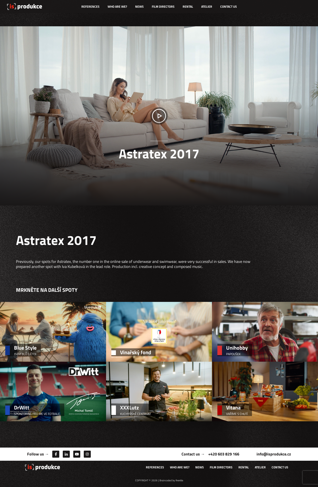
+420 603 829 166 (223, 454)
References (90, 6)
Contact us (228, 6)
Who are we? (117, 6)
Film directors (163, 6)
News (139, 6)
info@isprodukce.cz (274, 454)
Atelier (206, 6)
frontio (179, 480)
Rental (188, 6)
